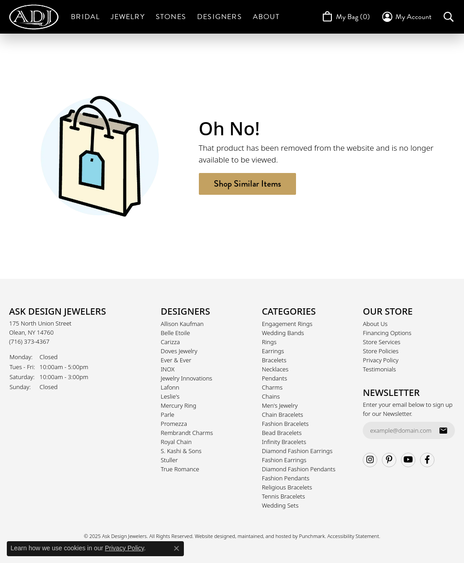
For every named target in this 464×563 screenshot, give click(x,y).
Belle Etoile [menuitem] (175, 333)
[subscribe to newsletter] (443, 430)
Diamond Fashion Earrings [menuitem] (297, 451)
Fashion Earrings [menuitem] (284, 460)
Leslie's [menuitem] (170, 396)
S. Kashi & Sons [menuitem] (181, 451)
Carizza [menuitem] (170, 342)
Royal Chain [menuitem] (176, 442)
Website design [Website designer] (212, 536)
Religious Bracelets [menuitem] (287, 487)
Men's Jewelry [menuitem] (280, 405)
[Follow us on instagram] (370, 460)
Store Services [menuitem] (381, 342)
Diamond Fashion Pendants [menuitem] (299, 469)
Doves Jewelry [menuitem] (179, 351)
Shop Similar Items (247, 183)
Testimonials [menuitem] (379, 369)
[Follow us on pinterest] (389, 460)
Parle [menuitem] (167, 414)
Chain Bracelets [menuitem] (282, 414)
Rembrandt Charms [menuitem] (187, 433)
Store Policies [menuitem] (380, 351)
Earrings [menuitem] (273, 351)
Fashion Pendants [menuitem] (286, 478)
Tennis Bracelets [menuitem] (283, 496)
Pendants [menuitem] (274, 378)
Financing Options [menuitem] (387, 333)
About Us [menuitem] (375, 324)
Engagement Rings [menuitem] (287, 324)
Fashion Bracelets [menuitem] (285, 424)
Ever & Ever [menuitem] (176, 360)
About (266, 16)
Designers (219, 16)
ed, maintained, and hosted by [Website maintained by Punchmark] (264, 536)
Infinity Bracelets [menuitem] (284, 442)
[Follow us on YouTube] (408, 460)
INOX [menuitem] (167, 369)
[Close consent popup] (176, 548)
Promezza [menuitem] (174, 424)
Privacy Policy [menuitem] (380, 360)
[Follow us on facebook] (427, 460)
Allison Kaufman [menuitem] (182, 324)
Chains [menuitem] (271, 396)
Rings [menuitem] (269, 342)
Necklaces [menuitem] (275, 369)
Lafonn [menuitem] (170, 387)
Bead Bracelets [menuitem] (282, 433)
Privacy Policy (124, 548)
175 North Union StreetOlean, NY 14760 (40, 332)
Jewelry (127, 16)
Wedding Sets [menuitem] (280, 505)
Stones (171, 16)
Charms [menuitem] (272, 387)
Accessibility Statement (353, 536)
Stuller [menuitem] (169, 460)
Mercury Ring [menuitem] (178, 405)
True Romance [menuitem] (180, 469)
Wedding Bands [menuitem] (283, 333)
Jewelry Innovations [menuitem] (186, 378)
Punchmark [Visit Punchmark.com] (312, 536)
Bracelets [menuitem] (274, 360)
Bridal (85, 16)
